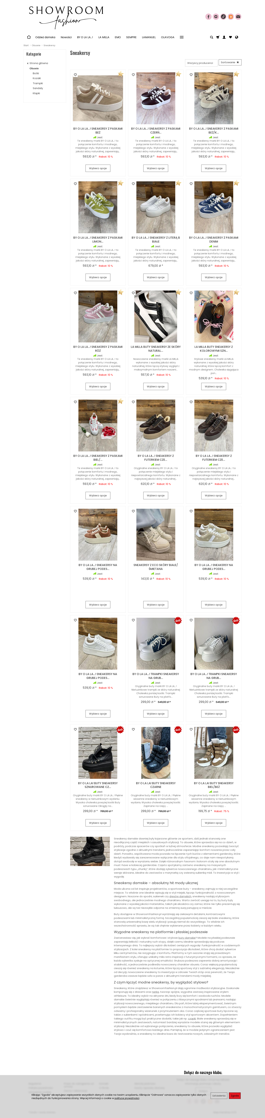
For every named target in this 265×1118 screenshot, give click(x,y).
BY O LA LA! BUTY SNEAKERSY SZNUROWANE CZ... (98, 786)
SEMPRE (131, 37)
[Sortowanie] (229, 63)
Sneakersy (39, 98)
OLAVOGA (167, 37)
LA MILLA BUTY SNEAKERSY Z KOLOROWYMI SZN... (214, 350)
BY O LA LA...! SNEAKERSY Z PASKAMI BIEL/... (98, 459)
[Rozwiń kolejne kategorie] (181, 37)
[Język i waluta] (236, 37)
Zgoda (235, 1095)
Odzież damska (45, 37)
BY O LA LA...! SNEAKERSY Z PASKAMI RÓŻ (98, 350)
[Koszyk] (218, 37)
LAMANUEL (149, 37)
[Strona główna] (65, 16)
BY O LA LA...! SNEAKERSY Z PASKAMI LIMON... (98, 241)
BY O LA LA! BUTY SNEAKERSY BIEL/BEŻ (214, 786)
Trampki (38, 83)
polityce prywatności (127, 1098)
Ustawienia (218, 1095)
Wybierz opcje (98, 169)
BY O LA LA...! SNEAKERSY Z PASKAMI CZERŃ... (155, 132)
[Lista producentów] (199, 63)
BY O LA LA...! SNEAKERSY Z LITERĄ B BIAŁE (156, 241)
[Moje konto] (224, 37)
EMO (118, 37)
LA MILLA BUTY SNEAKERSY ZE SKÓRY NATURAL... (156, 350)
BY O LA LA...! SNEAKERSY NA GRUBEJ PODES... (98, 568)
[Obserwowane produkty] (230, 37)
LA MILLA (103, 37)
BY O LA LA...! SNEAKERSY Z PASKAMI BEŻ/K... (213, 132)
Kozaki (37, 78)
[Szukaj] (211, 37)
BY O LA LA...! (85, 37)
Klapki (36, 93)
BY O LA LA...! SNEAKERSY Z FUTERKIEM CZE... (156, 459)
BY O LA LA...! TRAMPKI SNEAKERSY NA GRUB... (155, 677)
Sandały (38, 88)
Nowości (66, 37)
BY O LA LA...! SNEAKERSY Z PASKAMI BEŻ (98, 132)
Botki (36, 73)
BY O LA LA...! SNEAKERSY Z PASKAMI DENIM (213, 241)
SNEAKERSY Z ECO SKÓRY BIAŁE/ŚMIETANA (156, 568)
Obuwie (34, 68)
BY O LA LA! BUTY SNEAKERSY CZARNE (156, 786)
